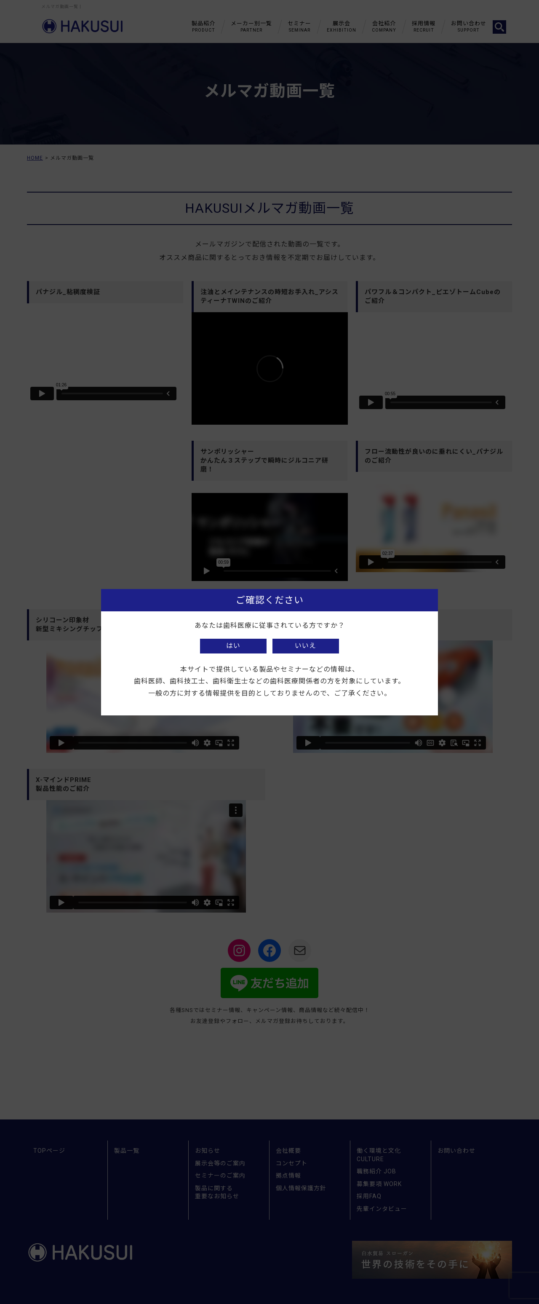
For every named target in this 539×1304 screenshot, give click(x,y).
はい (233, 646)
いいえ (305, 646)
